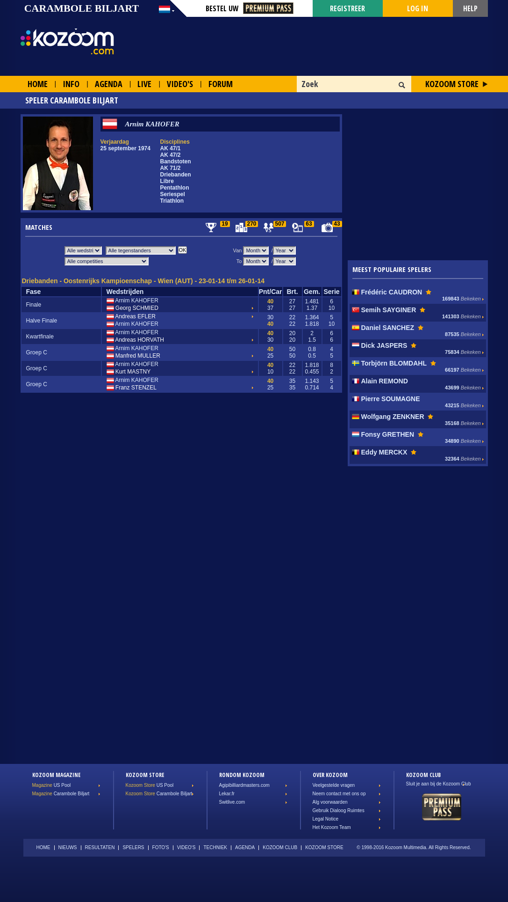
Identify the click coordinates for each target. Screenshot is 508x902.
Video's (180, 83)
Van (237, 250)
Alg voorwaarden (330, 802)
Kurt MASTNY (129, 372)
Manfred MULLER (133, 356)
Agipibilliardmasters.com (244, 785)
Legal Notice (326, 818)
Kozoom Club (280, 847)
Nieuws (67, 847)
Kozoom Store (452, 83)
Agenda (108, 83)
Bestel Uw (249, 8)
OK (402, 85)
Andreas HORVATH (135, 340)
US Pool (51, 785)
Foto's (160, 847)
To (239, 261)
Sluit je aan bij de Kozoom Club (438, 783)
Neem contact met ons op (339, 793)
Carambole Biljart (61, 793)
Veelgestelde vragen (334, 785)
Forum (220, 83)
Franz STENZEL (132, 388)
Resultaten (100, 847)
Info (71, 83)
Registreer (347, 8)
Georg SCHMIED (132, 308)
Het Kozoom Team (332, 827)
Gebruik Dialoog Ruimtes (339, 810)
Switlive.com (232, 802)
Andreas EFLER (131, 317)
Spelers (133, 847)
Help (470, 8)
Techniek (215, 847)
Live (144, 83)
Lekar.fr (227, 793)
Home (38, 83)
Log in (417, 8)
